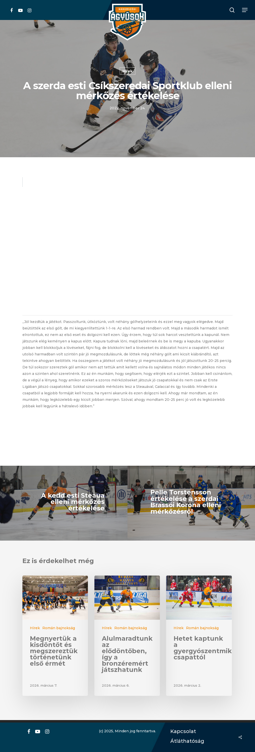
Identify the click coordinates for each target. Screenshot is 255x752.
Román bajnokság (58, 628)
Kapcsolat (181, 731)
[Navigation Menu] (245, 10)
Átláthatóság (185, 741)
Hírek (127, 71)
